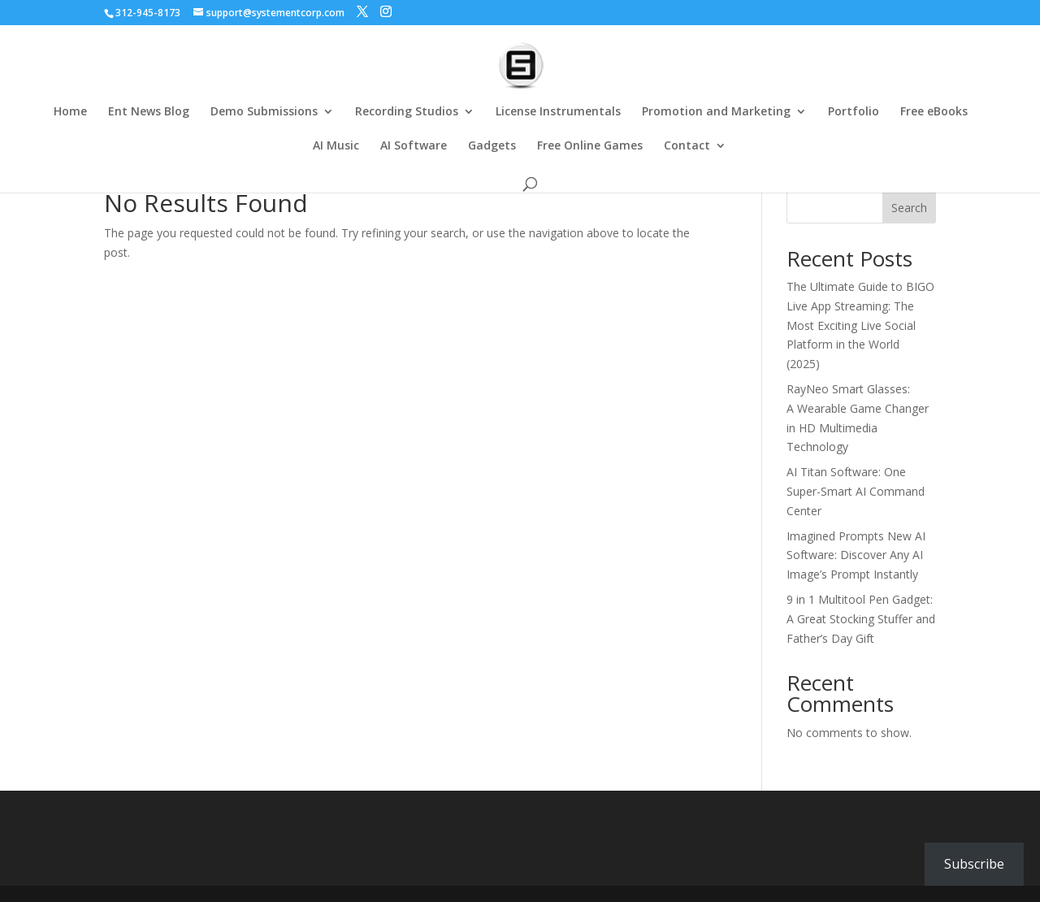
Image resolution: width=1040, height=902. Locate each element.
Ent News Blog (148, 112)
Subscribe (974, 864)
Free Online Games (590, 146)
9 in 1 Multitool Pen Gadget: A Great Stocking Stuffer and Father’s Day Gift (860, 619)
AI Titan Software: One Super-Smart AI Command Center (855, 491)
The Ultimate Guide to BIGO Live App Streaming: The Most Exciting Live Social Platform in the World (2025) (860, 325)
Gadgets (492, 146)
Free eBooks (934, 112)
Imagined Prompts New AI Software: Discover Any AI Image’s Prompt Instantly (855, 555)
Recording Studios (406, 112)
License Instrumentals (558, 112)
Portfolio (853, 112)
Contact (687, 146)
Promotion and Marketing (716, 112)
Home (70, 112)
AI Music (336, 146)
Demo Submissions (264, 112)
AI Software (413, 146)
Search (909, 207)
